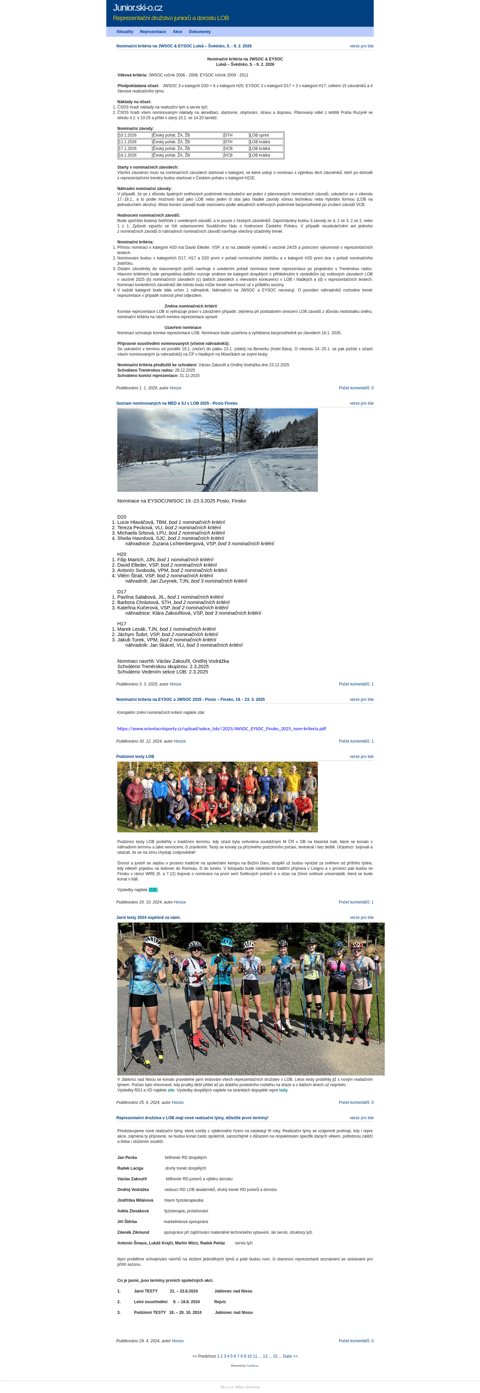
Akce (178, 31)
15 (275, 1356)
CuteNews (252, 1365)
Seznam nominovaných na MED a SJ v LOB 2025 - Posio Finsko (177, 403)
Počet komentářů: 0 (356, 388)
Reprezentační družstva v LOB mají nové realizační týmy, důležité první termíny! (192, 1118)
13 (265, 1356)
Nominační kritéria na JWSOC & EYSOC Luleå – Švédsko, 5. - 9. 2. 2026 (184, 46)
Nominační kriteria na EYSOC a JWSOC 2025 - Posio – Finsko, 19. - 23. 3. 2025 (190, 699)
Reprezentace (153, 31)
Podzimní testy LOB (135, 756)
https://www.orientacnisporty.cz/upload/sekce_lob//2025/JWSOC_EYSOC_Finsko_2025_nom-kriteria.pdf (221, 729)
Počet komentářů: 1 (356, 684)
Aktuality (124, 31)
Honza (175, 388)
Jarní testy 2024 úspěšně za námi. (148, 917)
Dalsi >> (290, 1356)
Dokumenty (200, 31)
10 (249, 1356)
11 (255, 1356)
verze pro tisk (362, 46)
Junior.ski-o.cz (137, 7)
